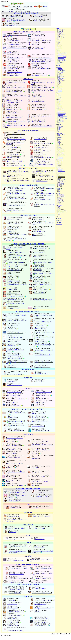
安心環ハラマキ (11, 53)
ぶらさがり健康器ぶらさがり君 (40, 430)
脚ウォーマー (28, 512)
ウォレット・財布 (61, 201)
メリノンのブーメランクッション (16, 398)
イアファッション (12, 293)
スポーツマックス (12, 61)
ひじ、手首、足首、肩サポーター (28, 130)
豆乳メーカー (60, 182)
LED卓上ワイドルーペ (40, 341)
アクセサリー (60, 39)
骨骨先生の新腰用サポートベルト (41, 61)
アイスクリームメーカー (62, 181)
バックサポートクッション (14, 219)
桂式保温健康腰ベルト (13, 75)
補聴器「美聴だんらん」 (40, 248)
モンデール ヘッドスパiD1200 (40, 481)
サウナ (59, 61)
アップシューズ (60, 38)
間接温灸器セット (15, 507)
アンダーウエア (60, 31)
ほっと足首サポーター (40, 139)
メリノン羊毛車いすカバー (14, 615)
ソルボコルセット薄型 (13, 40)
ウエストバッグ (60, 200)
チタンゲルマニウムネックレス (44, 176)
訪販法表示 (25, 6)
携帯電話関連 (60, 139)
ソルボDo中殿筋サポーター (39, 48)
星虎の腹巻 (35, 65)
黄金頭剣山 (35, 485)
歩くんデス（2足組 (12, 147)
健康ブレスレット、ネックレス (28, 168)
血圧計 (59, 84)
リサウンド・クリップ (13, 266)
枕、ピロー (59, 100)
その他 (59, 135)
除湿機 (59, 128)
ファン (59, 130)
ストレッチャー (60, 74)
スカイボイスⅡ (38, 281)
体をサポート (12, 11)
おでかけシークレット (40, 625)
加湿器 (59, 129)
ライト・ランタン (61, 211)
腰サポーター (60, 68)
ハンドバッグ (62, 196)
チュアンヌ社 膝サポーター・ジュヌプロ (42, 90)
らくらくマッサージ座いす (39, 449)
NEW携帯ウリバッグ (12, 618)
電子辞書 (59, 147)
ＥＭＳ (59, 50)
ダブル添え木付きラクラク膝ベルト (41, 87)
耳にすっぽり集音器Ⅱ (39, 293)
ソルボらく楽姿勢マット (13, 405)
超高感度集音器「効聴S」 (14, 270)
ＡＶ (58, 146)
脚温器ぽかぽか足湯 (13, 516)
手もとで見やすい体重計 (38, 588)
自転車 (59, 206)
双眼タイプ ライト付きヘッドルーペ (17, 320)
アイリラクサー (12, 367)
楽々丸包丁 (37, 611)
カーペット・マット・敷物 (62, 118)
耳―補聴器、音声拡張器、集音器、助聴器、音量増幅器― (28, 244)
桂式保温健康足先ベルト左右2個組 (16, 234)
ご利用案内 (13, 6)
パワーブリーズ (11, 381)
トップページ (4, 11)
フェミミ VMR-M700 (39, 252)
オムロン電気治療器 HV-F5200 (14, 16)
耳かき (59, 81)
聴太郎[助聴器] (38, 270)
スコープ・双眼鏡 (61, 209)
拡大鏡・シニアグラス (61, 80)
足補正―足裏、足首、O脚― (28, 215)
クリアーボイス (11, 277)
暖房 (58, 125)
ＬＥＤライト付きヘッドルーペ (43, 321)
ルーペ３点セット (12, 325)
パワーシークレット (12, 625)
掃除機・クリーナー (61, 134)
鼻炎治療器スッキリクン (41, 373)
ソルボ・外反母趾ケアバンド (42, 199)
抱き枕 (59, 102)
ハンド (9, 341)
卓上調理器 (59, 178)
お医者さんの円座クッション (43, 392)
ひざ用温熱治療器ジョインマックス (16, 121)
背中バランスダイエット (38, 413)
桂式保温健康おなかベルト (39, 75)
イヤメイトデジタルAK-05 (41, 289)
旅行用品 (59, 202)
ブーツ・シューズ (61, 37)
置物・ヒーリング (61, 149)
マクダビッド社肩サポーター (42, 161)
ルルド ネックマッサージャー (15, 438)
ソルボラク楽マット (12, 402)
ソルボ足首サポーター (13, 227)
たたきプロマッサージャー (14, 445)
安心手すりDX (11, 600)
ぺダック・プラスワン (13, 223)
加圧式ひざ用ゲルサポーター (14, 117)
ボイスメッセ (11, 273)
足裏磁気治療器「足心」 (39, 231)
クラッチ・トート (61, 195)
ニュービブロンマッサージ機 (40, 441)
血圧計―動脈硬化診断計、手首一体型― (28, 564)
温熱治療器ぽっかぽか (40, 21)
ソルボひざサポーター (12, 105)
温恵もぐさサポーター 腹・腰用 (40, 68)
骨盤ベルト (35, 44)
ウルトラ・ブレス (39, 381)
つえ (58, 86)
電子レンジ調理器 (61, 183)
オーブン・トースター (61, 176)
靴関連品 (59, 142)
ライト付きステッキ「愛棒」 (16, 528)
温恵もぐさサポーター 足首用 (42, 143)
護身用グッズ (60, 189)
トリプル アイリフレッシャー (42, 367)
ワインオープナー (61, 180)
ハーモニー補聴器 (18, 296)
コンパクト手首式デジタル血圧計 (18, 578)
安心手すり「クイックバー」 (42, 608)
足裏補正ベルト (11, 231)
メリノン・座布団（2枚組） (14, 395)
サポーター (63, 71)
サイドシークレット (12, 622)
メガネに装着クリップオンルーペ (43, 350)
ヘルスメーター (60, 85)
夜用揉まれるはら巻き (13, 57)
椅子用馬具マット (40, 398)
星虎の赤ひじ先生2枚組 (13, 157)
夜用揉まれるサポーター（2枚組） (16, 139)
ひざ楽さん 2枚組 (11, 112)
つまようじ (59, 83)
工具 (58, 138)
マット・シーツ (60, 101)
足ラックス (10, 467)
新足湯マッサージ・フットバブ (41, 516)
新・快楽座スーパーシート (14, 449)
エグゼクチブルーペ (40, 328)
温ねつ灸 (35, 507)
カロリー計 (59, 63)
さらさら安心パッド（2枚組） (15, 630)
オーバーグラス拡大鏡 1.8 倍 (42, 355)
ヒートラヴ (35, 453)
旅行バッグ (59, 198)
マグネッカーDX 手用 (40, 154)
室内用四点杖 (12, 532)
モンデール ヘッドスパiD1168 (15, 485)
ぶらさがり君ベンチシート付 (15, 430)
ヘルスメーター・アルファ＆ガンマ (41, 593)
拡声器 (59, 141)
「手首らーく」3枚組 (12, 154)
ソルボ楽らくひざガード (38, 105)
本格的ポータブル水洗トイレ (15, 611)
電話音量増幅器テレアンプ (14, 299)
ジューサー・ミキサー (61, 177)
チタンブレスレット (13, 176)
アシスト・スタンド (12, 608)
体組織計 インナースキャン (16, 589)
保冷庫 (59, 207)
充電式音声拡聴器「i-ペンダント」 (43, 273)
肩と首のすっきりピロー (38, 417)
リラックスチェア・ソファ (62, 116)
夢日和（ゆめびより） (12, 25)
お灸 (28, 504)
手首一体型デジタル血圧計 (16, 574)
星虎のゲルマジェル (12, 68)
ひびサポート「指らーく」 (41, 150)
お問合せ (20, 6)
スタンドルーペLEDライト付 (15, 333)
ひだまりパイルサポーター (39, 109)
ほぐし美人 (35, 467)
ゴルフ (59, 208)
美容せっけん (60, 45)
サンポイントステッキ (38, 528)
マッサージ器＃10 (11, 453)
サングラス (59, 33)
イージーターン (40, 405)
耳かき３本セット (39, 539)
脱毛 (58, 43)
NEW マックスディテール (14, 358)
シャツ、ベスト (60, 30)
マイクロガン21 (38, 16)
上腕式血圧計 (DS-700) (15, 582)
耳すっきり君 (37, 256)
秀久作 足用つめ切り (39, 547)
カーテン (59, 119)
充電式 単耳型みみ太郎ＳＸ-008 (15, 262)
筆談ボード (37, 308)
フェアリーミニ (11, 476)
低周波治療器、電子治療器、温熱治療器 (26, 13)
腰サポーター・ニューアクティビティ (42, 40)
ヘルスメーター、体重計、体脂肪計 (28, 584)
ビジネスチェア (60, 115)
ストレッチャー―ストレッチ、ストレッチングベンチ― (28, 409)
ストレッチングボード (38, 426)
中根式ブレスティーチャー (14, 385)
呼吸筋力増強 (60, 79)
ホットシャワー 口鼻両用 (14, 374)
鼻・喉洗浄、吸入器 (61, 78)
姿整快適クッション (41, 402)
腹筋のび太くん (36, 458)
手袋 (58, 35)
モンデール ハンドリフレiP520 (40, 476)
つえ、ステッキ (28, 524)
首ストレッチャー (12, 417)
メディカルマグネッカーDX (14, 165)
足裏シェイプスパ (37, 235)
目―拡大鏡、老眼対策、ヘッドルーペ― (28, 311)
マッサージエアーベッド (13, 457)
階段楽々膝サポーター (12, 109)
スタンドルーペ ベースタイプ (15, 337)
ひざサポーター (60, 69)
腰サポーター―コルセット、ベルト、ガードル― (28, 32)
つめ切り (59, 82)
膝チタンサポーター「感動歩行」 (15, 87)
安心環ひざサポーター (38, 101)
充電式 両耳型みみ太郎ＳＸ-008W (43, 262)
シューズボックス (61, 121)
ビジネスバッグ (60, 197)
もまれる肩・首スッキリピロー (16, 421)
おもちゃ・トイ (60, 145)
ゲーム (59, 143)
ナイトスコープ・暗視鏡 (62, 210)
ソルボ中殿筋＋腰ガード (14, 44)
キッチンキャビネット (61, 114)
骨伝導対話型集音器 (39, 266)
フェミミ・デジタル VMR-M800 (15, 252)
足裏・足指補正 (60, 72)
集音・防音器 (60, 148)
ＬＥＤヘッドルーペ (40, 325)
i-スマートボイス (38, 277)
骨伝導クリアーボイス (13, 281)
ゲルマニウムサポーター (38, 121)
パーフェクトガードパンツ (41, 622)
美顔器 (59, 42)
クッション (59, 73)
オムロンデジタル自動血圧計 (42, 578)
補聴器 (59, 77)
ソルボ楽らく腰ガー (37, 36)
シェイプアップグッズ (61, 59)
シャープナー (60, 185)
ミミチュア (13, 539)
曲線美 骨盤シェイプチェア (40, 421)
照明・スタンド (60, 117)
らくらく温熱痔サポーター (14, 392)
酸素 (58, 131)
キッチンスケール (61, 184)
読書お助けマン (12, 345)
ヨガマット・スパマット (62, 57)
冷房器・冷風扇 (60, 126)
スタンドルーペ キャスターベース (44, 337)
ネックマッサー (11, 441)
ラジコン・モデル (61, 144)
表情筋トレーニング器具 (62, 60)
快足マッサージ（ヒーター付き (15, 463)
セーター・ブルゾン (61, 29)
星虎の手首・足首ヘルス (41, 147)
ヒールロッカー (37, 227)
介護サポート (28, 596)
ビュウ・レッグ (36, 472)
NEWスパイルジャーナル (41, 618)
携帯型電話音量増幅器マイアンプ (43, 299)
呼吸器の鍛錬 (28, 378)
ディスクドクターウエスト (14, 72)
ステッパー (59, 51)
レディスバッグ (60, 199)
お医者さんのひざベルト (38, 96)
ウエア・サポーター (61, 58)
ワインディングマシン (61, 171)
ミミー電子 (10, 296)
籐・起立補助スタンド (40, 604)
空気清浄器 (59, 127)
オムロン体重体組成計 (15, 593)
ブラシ (59, 140)
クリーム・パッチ (61, 62)
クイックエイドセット (13, 308)
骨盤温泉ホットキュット (42, 395)
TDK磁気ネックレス (41, 181)
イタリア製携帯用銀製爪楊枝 (15, 560)
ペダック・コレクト (38, 219)
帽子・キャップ (60, 32)
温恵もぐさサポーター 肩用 (14, 161)
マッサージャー (60, 75)
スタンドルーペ (12, 328)
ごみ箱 (59, 122)
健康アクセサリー (61, 76)
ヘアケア (59, 44)
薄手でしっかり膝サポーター (14, 91)
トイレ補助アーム (12, 604)
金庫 (58, 190)
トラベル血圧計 (39, 582)
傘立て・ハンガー (61, 120)
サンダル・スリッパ (61, 36)
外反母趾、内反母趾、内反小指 (28, 185)
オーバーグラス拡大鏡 (13, 355)
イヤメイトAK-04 (12, 289)
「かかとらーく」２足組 (13, 150)
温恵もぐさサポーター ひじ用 (42, 157)
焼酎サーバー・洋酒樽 (61, 179)
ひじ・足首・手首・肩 (61, 70)
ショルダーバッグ (61, 194)
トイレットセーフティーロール (42, 600)
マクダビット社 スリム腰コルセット (42, 57)
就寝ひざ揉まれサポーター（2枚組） (41, 125)
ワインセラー (60, 186)
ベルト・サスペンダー (61, 34)
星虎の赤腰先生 (11, 65)
